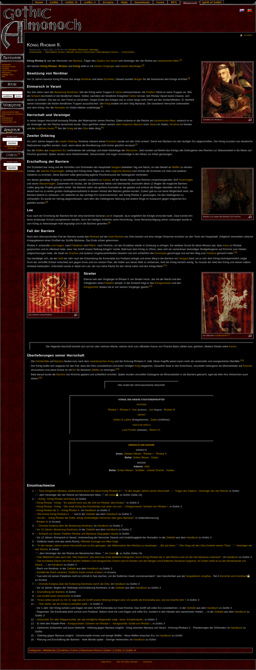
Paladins (109, 283)
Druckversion (7, 120)
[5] (56, 127)
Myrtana (77, 60)
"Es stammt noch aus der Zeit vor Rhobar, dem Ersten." (94, 502)
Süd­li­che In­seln (141, 425)
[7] (136, 144)
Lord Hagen (57, 245)
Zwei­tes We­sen (132, 453)
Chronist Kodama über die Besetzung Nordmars (66, 525)
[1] (181, 60)
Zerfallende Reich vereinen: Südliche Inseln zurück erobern (70, 572)
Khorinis (247, 366)
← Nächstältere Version (53, 52)
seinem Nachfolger (130, 66)
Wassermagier (47, 183)
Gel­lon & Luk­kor (122, 419)
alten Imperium (124, 124)
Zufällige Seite (7, 75)
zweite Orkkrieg (68, 141)
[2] (143, 65)
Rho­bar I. (148, 453)
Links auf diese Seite (10, 112)
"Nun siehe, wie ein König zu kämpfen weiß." (64, 604)
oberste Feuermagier (52, 171)
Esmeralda (160, 253)
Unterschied (35, 52)
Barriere (60, 374)
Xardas (107, 179)
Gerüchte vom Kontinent (233, 576)
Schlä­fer (140, 470)
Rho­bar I (113, 409)
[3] (189, 78)
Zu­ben (154, 419)
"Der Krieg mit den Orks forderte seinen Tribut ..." (206, 545)
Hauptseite (6, 65)
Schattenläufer (221, 335)
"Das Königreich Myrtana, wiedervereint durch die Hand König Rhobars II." (80, 491)
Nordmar (86, 79)
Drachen (73, 253)
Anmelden (248, 35)
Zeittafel (90, 514)
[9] (109, 222)
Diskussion (83, 49)
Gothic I (108, 650)
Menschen (132, 150)
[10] (235, 252)
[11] (165, 265)
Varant (119, 92)
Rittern (92, 245)
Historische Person (91, 650)
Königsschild (91, 287)
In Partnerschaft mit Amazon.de (12, 147)
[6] (102, 127)
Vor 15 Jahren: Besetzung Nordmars (57, 529)
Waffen (40, 150)
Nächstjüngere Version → (109, 52)
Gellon (133, 96)
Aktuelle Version (74, 52)
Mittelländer (49, 650)
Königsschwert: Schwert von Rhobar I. (146, 506)
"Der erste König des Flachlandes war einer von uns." (93, 506)
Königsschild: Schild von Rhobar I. (132, 623)
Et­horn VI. (155, 430)
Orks (85, 128)
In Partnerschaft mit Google (12, 171)
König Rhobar (48, 66)
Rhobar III (42, 521)
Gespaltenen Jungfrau (198, 576)
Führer (74, 650)
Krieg (108, 103)
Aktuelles (5, 69)
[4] (102, 106)
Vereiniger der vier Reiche (213, 491)
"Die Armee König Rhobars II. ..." (55, 514)
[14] (242, 360)
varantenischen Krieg (102, 361)
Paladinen (77, 245)
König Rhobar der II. (48, 510)
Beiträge (94, 49)
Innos (226, 245)
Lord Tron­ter (129, 430)
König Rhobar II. (71, 510)
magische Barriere (121, 171)
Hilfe (3, 77)
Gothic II (119, 650)
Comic (112, 495)
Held (60, 258)
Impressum (147, 662)
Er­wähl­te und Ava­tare (141, 445)
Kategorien (35, 650)
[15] (117, 369)
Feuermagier (186, 179)
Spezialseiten (7, 118)
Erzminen (109, 79)
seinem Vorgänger (104, 66)
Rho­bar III (169, 409)
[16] (40, 377)
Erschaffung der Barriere (51, 592)
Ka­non (232, 346)
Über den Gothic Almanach (127, 662)
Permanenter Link (9, 122)
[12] (228, 335)
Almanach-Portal (8, 67)
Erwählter (63, 650)
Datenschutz (106, 662)
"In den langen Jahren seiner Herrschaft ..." (148, 491)
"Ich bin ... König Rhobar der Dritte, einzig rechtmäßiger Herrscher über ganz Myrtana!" (85, 518)
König (76, 66)
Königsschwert (163, 283)
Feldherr (150, 92)
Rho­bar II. (161, 453)
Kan (134, 409)
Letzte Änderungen (9, 71)
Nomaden (60, 107)
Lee (107, 215)
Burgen (138, 79)
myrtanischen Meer (168, 60)
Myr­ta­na (141, 405)
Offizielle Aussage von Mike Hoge (99, 541)
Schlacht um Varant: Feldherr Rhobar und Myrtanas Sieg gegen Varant (78, 533)
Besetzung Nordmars (66, 92)
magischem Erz (58, 150)
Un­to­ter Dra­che (155, 470)
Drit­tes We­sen (141, 457)
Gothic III (131, 650)
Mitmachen (6, 73)
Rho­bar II (125, 409)
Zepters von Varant (107, 60)
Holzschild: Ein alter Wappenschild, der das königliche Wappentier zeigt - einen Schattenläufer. (90, 619)
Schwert (35, 96)
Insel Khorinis (116, 236)
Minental (94, 236)
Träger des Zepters (185, 491)
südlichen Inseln (45, 128)
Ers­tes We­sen (125, 470)
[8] (47, 202)
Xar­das (170, 470)
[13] (150, 286)
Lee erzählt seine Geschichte (53, 596)
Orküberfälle (42, 361)
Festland (211, 253)
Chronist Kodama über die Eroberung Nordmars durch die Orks (74, 584)
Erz (74, 370)
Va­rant (141, 415)
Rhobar (63, 66)
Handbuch (90, 510)
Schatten (72, 49)
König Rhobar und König (61, 499)
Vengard (116, 167)
